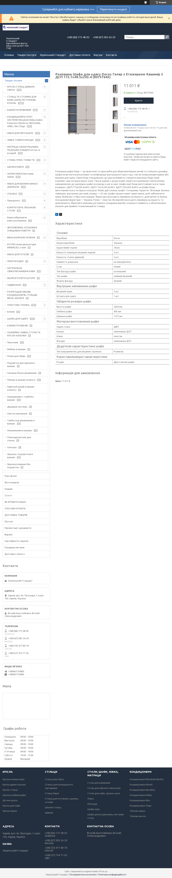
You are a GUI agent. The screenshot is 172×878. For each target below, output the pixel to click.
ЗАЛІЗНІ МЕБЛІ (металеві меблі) (20, 175)
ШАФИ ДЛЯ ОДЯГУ (17, 318)
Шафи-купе (93, 809)
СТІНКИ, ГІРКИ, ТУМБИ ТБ (21, 160)
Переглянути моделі (113, 9)
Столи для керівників (98, 783)
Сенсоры (12, 447)
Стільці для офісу (54, 779)
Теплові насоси (138, 816)
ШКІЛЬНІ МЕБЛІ (15, 167)
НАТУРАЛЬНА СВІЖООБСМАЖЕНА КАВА (21, 269)
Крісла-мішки (10, 811)
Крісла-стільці (10, 790)
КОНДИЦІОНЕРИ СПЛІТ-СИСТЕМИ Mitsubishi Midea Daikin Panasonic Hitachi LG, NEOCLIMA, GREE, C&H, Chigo (24, 121)
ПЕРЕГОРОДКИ (15, 261)
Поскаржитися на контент (83, 874)
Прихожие (12, 342)
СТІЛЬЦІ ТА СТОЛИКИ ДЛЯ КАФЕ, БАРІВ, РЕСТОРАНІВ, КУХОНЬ (21, 99)
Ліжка (90, 798)
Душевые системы (17, 406)
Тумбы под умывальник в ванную (21, 422)
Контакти (111, 55)
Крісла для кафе (11, 805)
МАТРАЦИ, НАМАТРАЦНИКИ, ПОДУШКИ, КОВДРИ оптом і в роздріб (23, 150)
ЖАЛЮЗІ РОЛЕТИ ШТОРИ (21, 278)
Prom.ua (103, 871)
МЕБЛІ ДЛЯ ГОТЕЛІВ (18, 254)
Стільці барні (52, 793)
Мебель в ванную (16, 349)
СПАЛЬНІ (12, 193)
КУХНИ (11, 312)
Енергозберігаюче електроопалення (17, 219)
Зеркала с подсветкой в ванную (20, 456)
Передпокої (13, 200)
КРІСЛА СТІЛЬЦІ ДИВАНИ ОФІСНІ (21, 88)
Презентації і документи (18, 528)
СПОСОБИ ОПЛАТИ (15, 508)
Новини (8, 489)
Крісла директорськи (14, 784)
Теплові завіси (137, 811)
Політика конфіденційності (112, 874)
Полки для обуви (16, 356)
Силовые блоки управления (22, 373)
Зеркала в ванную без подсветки (19, 466)
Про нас (9, 521)
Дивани (49, 812)
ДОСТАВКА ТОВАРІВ (16, 515)
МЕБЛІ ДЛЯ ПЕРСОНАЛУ (20, 133)
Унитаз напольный (17, 413)
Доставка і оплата (79, 55)
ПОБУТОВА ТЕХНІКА (18, 305)
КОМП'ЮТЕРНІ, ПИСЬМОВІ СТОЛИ (21, 209)
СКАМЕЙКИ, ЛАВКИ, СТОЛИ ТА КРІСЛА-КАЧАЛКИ (23, 334)
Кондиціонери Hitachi (141, 784)
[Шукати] (166, 37)
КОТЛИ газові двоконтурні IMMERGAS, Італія (21, 246)
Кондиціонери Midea (141, 795)
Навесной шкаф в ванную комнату (20, 388)
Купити (138, 100)
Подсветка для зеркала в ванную (21, 364)
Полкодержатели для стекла (19, 439)
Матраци (92, 804)
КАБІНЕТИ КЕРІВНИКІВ (19, 110)
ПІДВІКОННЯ (14, 285)
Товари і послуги (26, 55)
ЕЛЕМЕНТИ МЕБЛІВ (17, 325)
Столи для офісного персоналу (104, 788)
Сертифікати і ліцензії (16, 541)
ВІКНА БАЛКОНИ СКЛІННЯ (21, 237)
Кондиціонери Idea (140, 800)
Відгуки (98, 55)
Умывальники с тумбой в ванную (20, 398)
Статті (8, 495)
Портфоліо (11, 476)
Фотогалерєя (12, 482)
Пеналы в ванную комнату (21, 380)
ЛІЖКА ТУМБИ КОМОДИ (20, 140)
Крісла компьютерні (13, 779)
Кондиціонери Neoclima (142, 790)
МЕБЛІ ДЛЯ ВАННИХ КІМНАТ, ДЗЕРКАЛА (22, 185)
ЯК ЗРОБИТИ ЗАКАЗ (15, 502)
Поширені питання (14, 547)
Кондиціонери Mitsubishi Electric (147, 779)
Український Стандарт (53, 55)
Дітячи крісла (10, 800)
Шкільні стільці (53, 807)
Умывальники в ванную (19, 430)
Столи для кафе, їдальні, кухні (103, 793)
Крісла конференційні (14, 795)
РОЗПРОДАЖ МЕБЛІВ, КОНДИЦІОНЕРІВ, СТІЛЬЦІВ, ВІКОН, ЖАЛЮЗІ (22, 294)
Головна (9, 55)
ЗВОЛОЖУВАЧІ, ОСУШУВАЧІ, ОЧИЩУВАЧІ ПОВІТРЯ (22, 229)
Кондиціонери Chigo (140, 805)
